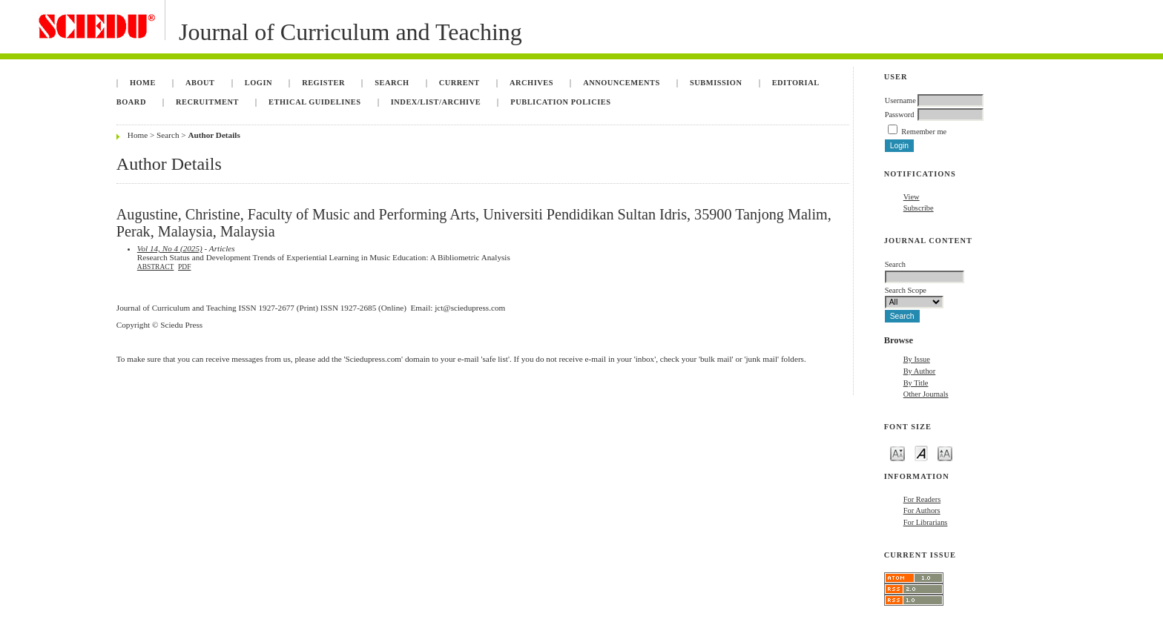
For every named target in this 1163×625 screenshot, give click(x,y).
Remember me (923, 132)
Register (323, 83)
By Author (919, 371)
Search (392, 83)
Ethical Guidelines (314, 102)
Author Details (214, 134)
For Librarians (925, 522)
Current (459, 83)
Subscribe (918, 208)
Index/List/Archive (436, 102)
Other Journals (926, 394)
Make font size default (921, 452)
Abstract (155, 267)
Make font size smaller (897, 452)
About (200, 83)
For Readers (922, 499)
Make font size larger (945, 452)
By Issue (916, 359)
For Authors (921, 510)
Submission (716, 83)
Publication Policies (560, 102)
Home (143, 83)
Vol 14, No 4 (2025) (169, 248)
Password (900, 114)
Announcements (621, 83)
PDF (184, 267)
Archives (531, 83)
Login (258, 83)
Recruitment (207, 102)
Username (900, 100)
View (911, 197)
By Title (916, 383)
